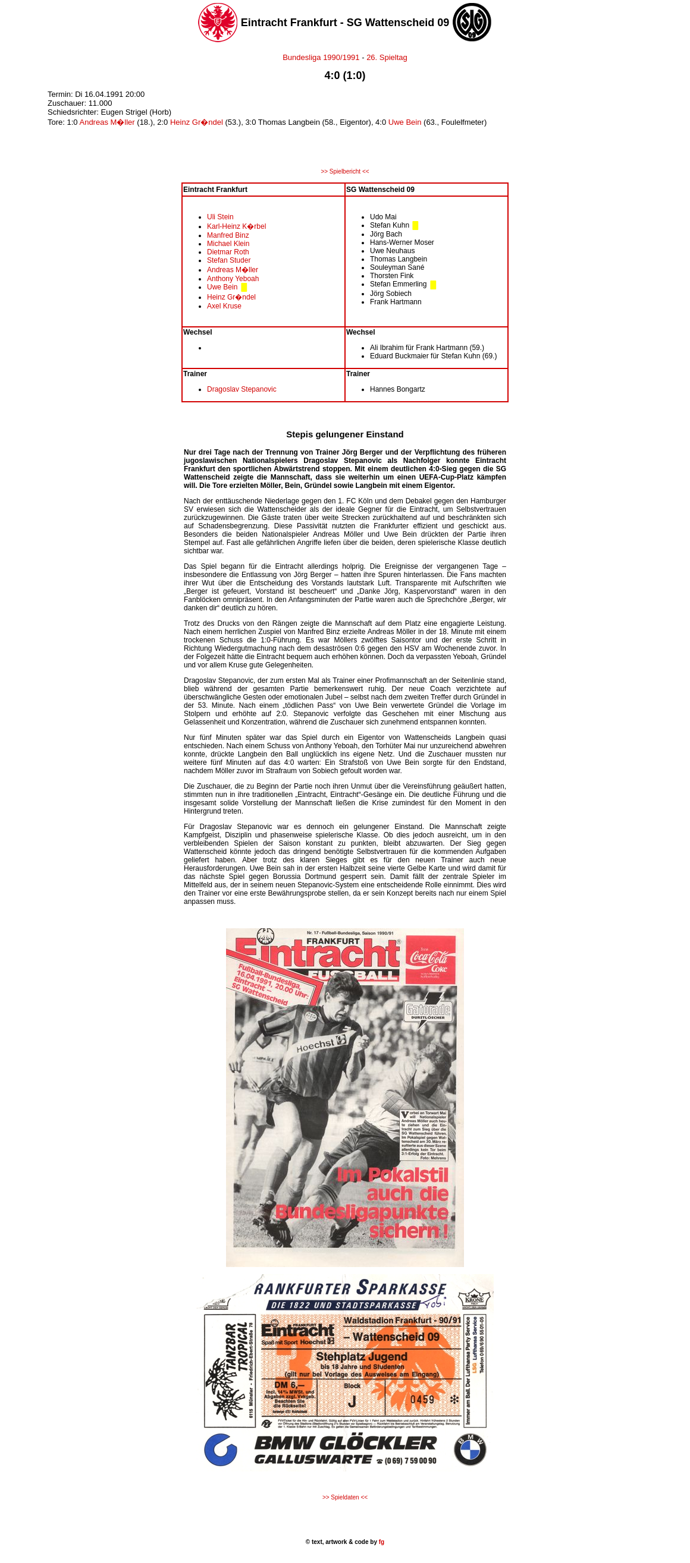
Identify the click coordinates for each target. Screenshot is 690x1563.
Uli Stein (220, 217)
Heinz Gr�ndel (196, 122)
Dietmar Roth (228, 252)
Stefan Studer (228, 260)
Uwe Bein (405, 122)
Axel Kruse (224, 306)
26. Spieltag (386, 57)
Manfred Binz (228, 235)
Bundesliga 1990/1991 (321, 57)
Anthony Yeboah (233, 279)
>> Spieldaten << (345, 1497)
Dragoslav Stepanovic (242, 389)
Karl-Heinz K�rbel (236, 226)
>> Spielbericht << (345, 171)
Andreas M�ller (106, 122)
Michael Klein (228, 244)
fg (380, 1542)
